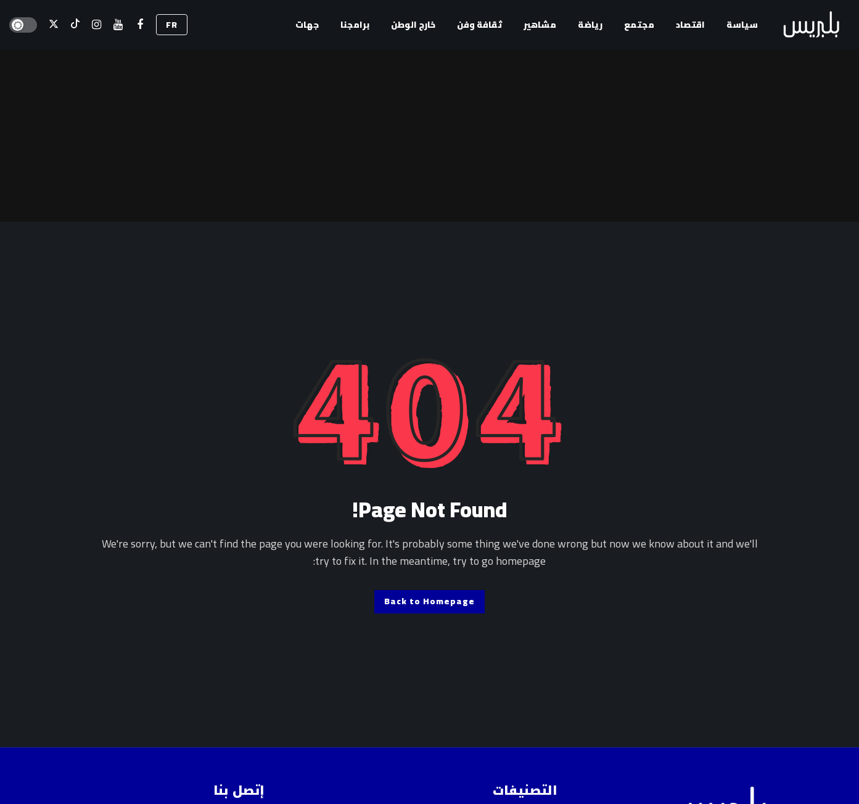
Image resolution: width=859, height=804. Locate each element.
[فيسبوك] (139, 25)
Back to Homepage (429, 601)
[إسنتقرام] (96, 25)
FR (172, 25)
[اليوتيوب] (118, 25)
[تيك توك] (75, 25)
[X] (53, 25)
